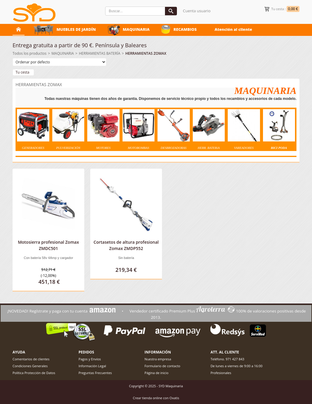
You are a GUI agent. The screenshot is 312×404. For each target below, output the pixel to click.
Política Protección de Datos (34, 373)
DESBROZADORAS (173, 148)
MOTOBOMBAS (138, 148)
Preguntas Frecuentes (95, 373)
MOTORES (103, 148)
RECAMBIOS (185, 29)
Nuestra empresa (158, 359)
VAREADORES (244, 148)
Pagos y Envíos (90, 359)
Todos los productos (29, 53)
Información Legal (92, 366)
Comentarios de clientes (31, 359)
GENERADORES (33, 148)
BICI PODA (279, 148)
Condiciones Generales (30, 366)
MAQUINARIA (136, 29)
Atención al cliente (233, 29)
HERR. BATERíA (209, 148)
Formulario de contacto (163, 366)
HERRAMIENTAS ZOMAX (145, 53)
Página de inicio (157, 373)
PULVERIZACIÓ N (68, 148)
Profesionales (220, 373)
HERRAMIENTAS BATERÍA (99, 53)
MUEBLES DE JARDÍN (76, 29)
